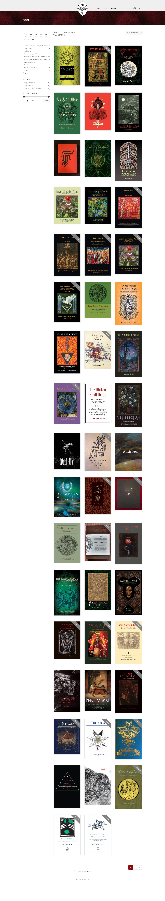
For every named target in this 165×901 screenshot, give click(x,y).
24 (59, 35)
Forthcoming (28, 48)
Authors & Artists (53, 18)
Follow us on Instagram (82, 871)
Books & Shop (41, 18)
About (71, 18)
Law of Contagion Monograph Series (35, 46)
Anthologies (27, 51)
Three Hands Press (29, 18)
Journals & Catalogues (30, 68)
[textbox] (36, 82)
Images (25, 70)
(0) (132, 8)
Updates (64, 18)
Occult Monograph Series (32, 54)
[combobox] (36, 82)
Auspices (26, 73)
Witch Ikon (26, 65)
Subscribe (113, 8)
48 (62, 35)
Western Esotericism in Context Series (36, 57)
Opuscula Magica (29, 62)
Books (25, 43)
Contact (98, 8)
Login (105, 8)
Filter (46, 100)
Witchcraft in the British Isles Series (35, 59)
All (65, 35)
